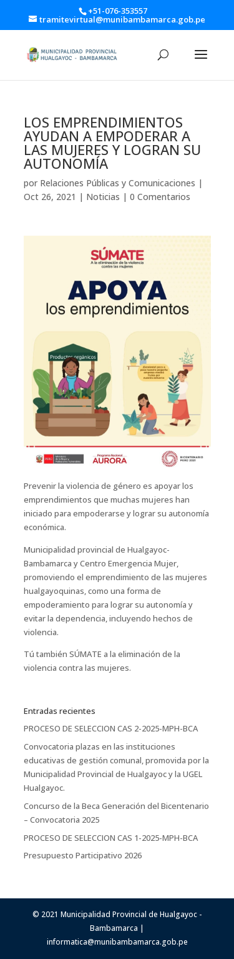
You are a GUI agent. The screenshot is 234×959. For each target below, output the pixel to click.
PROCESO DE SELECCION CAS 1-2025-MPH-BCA (111, 837)
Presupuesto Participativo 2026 (83, 855)
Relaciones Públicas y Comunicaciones (117, 183)
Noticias (103, 197)
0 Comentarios (160, 197)
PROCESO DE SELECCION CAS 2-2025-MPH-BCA (111, 728)
